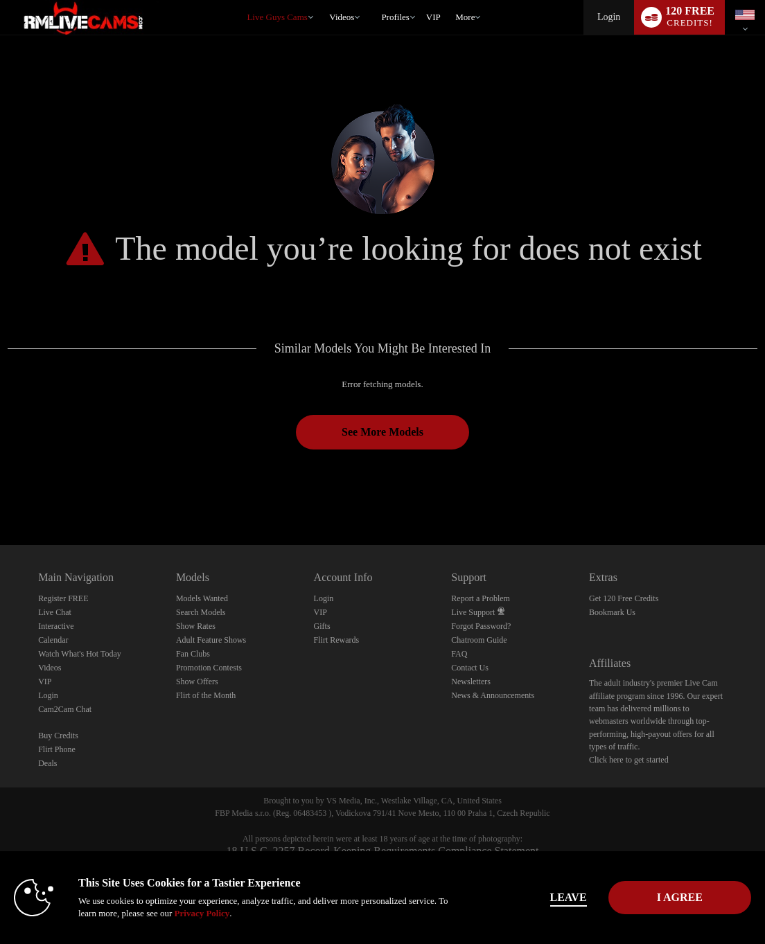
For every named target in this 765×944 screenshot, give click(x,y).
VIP (433, 17)
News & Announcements (492, 695)
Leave (547, 897)
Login (608, 17)
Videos (341, 17)
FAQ (459, 654)
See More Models (382, 432)
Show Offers (197, 681)
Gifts (322, 626)
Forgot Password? (481, 626)
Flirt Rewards (337, 640)
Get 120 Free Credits (623, 598)
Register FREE (63, 598)
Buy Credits (58, 735)
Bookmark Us (612, 612)
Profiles (395, 17)
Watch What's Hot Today (79, 654)
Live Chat (54, 612)
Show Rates (196, 626)
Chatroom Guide (479, 640)
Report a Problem (480, 598)
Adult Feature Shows (211, 640)
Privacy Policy (213, 913)
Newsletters (471, 681)
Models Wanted (202, 598)
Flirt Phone (57, 749)
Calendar (53, 640)
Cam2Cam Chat (64, 709)
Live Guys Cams (277, 17)
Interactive (55, 626)
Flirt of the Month (206, 695)
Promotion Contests (209, 668)
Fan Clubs (193, 654)
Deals (47, 763)
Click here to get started (629, 760)
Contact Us (470, 668)
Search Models (201, 612)
